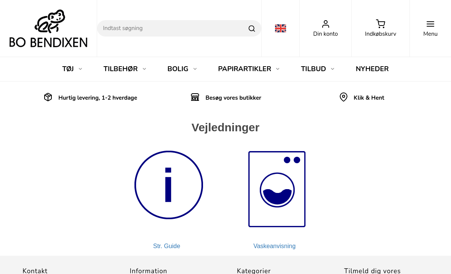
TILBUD (318, 68)
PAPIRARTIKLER (249, 68)
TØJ (72, 68)
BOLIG (183, 68)
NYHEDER (372, 68)
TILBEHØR (125, 68)
